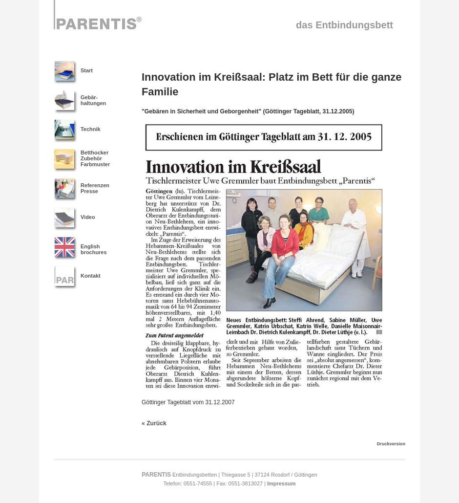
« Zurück (154, 423)
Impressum (281, 483)
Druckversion (391, 443)
